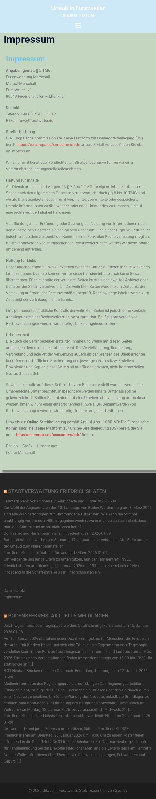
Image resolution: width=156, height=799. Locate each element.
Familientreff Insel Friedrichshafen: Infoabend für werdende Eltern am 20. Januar (72, 716)
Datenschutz (14, 590)
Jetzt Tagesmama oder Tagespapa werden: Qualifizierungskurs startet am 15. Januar (76, 625)
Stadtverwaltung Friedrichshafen (57, 491)
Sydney (121, 790)
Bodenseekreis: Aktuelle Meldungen (58, 616)
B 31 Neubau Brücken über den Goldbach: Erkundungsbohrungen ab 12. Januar (71, 670)
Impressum (13, 597)
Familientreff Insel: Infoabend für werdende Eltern (45, 553)
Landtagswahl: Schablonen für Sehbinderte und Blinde (50, 501)
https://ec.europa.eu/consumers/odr (48, 144)
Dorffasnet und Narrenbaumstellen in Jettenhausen (47, 533)
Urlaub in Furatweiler (78, 8)
